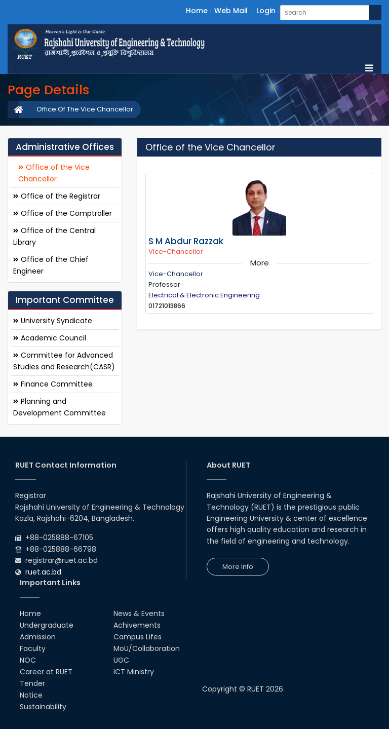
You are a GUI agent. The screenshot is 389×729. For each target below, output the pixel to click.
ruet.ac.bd (43, 572)
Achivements (137, 625)
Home (197, 11)
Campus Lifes (137, 637)
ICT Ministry (133, 672)
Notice (31, 695)
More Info (237, 566)
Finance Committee (53, 384)
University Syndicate (52, 321)
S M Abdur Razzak (185, 241)
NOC (28, 660)
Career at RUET (46, 672)
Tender (32, 683)
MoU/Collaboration (146, 648)
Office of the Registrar (56, 196)
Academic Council (49, 338)
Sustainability (43, 707)
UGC (121, 660)
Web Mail (231, 11)
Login (266, 11)
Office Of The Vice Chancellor (84, 109)
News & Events (139, 613)
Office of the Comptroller (62, 213)
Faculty (33, 648)
